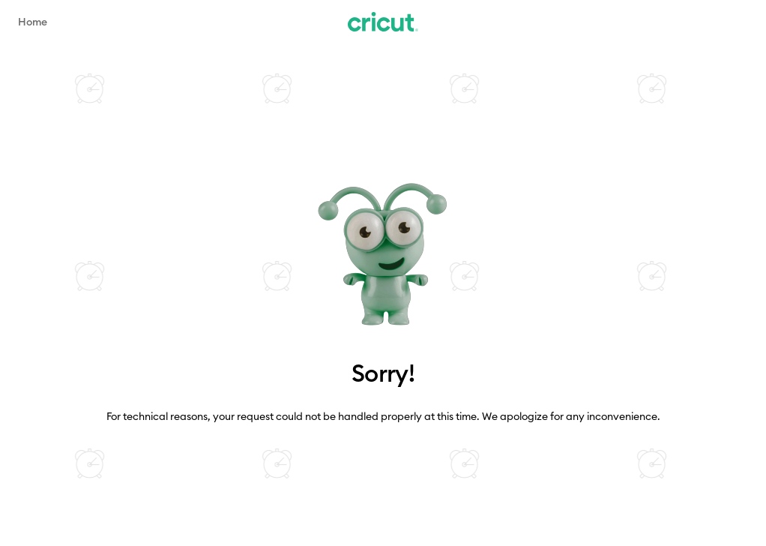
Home (32, 21)
